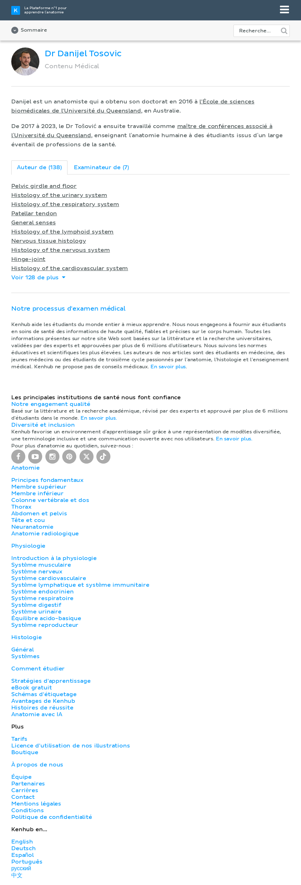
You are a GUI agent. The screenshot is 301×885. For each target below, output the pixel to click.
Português (27, 862)
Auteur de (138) (39, 167)
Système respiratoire (42, 598)
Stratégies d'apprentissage (50, 681)
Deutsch (23, 848)
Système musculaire (41, 565)
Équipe (21, 777)
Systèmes (25, 656)
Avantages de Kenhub (43, 701)
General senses (33, 222)
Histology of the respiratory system (65, 204)
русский (21, 868)
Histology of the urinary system (59, 195)
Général (22, 649)
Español (22, 855)
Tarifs (19, 739)
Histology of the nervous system (60, 250)
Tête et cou (28, 520)
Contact (23, 797)
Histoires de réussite (42, 708)
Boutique (24, 752)
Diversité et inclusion (43, 425)
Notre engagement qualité (50, 404)
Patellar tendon (34, 213)
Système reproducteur (44, 625)
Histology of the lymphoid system (62, 232)
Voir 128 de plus (38, 277)
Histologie (26, 637)
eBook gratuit (31, 687)
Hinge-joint (28, 259)
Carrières (24, 790)
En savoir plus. (99, 418)
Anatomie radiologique (45, 533)
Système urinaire (36, 612)
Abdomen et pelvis (39, 513)
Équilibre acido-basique (46, 618)
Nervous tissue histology (48, 241)
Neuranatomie (32, 527)
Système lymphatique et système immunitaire (80, 585)
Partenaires (28, 784)
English (22, 842)
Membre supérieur (38, 487)
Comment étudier (38, 668)
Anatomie (25, 468)
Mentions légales (36, 804)
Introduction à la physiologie (54, 558)
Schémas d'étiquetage (43, 694)
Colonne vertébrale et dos (50, 500)
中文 (17, 875)
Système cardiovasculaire (48, 578)
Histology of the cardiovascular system (69, 268)
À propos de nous (37, 765)
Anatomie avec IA (36, 714)
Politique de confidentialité (51, 817)
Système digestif (36, 605)
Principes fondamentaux (47, 480)
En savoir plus (168, 366)
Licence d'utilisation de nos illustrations (70, 746)
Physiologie (28, 546)
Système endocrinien (42, 591)
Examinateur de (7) (101, 167)
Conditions (27, 810)
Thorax (21, 507)
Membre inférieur (37, 493)
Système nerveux (37, 571)
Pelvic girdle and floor (44, 186)
